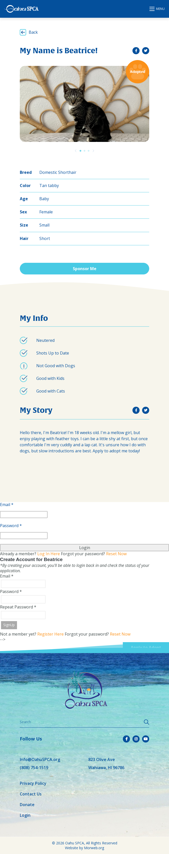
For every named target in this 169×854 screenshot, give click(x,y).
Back (33, 32)
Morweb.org (94, 847)
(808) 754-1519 (34, 767)
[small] (136, 50)
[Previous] (75, 151)
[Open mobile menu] (157, 8)
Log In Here (48, 553)
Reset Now (116, 553)
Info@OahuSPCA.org (40, 759)
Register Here (50, 634)
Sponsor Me (84, 268)
